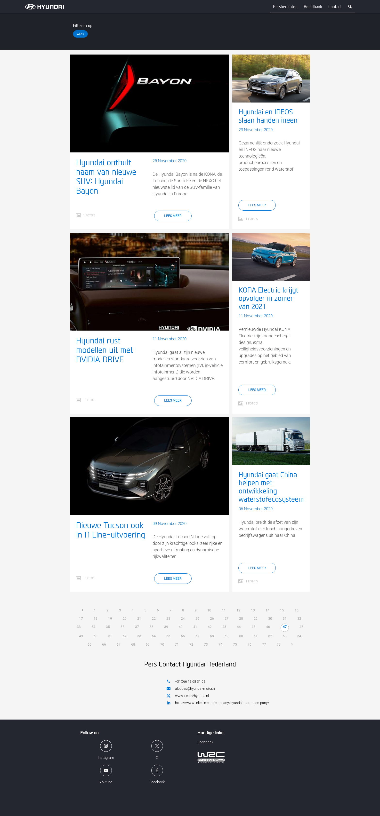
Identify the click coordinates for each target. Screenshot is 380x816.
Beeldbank (313, 6)
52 (125, 636)
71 (177, 644)
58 (212, 636)
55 (168, 636)
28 (241, 618)
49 (81, 636)
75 (235, 644)
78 (279, 644)
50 (95, 636)
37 (137, 627)
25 (197, 618)
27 (226, 618)
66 (104, 644)
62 (270, 636)
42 (210, 627)
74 (220, 644)
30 (270, 618)
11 (224, 610)
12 (238, 610)
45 (253, 627)
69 (148, 644)
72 (191, 644)
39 (166, 627)
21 (139, 618)
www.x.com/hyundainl (188, 696)
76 (249, 644)
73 (206, 644)
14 (267, 610)
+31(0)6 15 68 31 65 (186, 681)
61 (256, 636)
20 (125, 618)
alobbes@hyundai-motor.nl (191, 688)
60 (241, 636)
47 (285, 627)
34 (93, 627)
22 (154, 618)
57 (197, 636)
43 (224, 627)
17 (81, 618)
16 (297, 610)
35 (108, 627)
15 (282, 610)
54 (154, 636)
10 (209, 610)
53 (139, 636)
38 (152, 627)
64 (299, 636)
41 (195, 627)
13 (253, 610)
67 (119, 644)
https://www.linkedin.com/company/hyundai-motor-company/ (218, 703)
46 (268, 627)
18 (95, 618)
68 (133, 644)
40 (181, 627)
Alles (80, 34)
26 (212, 618)
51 (110, 636)
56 (183, 636)
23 (168, 618)
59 (226, 636)
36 (122, 627)
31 (285, 618)
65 (89, 644)
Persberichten (285, 6)
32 (299, 618)
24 (183, 618)
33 (79, 627)
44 (239, 627)
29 (256, 618)
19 (110, 618)
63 (285, 636)
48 (301, 627)
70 (162, 644)
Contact (335, 6)
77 (264, 644)
